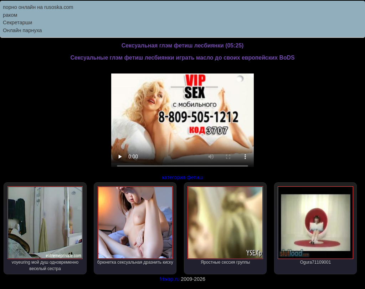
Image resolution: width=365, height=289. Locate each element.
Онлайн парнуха (22, 30)
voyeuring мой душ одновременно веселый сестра (45, 228)
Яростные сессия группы (225, 225)
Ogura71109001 (315, 225)
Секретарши (17, 22)
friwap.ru (169, 279)
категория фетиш (182, 177)
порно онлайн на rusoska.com (38, 7)
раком (10, 15)
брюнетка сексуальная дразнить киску (135, 225)
